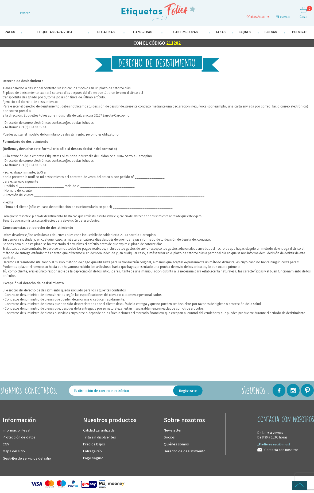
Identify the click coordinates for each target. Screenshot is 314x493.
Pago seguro (93, 458)
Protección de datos (19, 437)
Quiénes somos (176, 444)
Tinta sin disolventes (99, 437)
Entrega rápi (93, 451)
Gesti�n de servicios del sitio (27, 458)
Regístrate (188, 390)
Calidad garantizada (99, 430)
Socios (169, 437)
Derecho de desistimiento (185, 451)
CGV (6, 444)
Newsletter (173, 430)
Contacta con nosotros (281, 450)
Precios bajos (94, 444)
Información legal (16, 430)
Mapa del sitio (14, 451)
